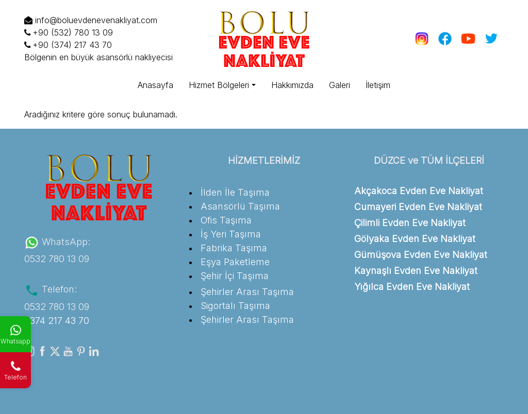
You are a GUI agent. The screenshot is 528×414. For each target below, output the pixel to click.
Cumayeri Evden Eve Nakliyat (418, 206)
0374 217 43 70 (56, 320)
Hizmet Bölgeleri (219, 85)
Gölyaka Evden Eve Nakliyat (414, 238)
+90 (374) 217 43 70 (68, 45)
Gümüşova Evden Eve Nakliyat (420, 254)
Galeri (339, 85)
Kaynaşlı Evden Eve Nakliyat (415, 270)
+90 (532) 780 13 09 (68, 32)
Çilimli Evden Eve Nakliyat (410, 222)
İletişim (378, 85)
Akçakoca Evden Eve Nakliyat (418, 190)
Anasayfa (155, 85)
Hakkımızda (292, 85)
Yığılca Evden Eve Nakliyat (412, 286)
